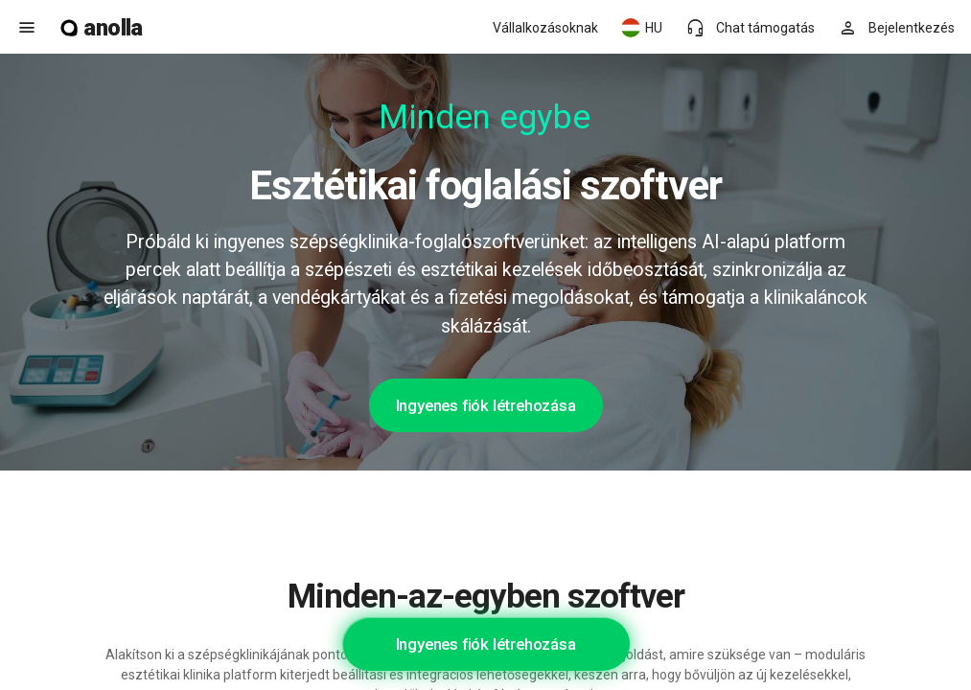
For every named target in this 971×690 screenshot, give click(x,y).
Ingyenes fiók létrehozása (486, 405)
